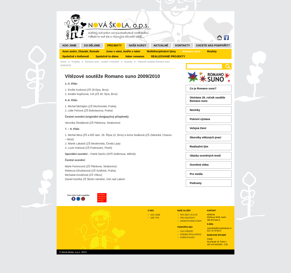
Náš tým (155, 218)
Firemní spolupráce (191, 234)
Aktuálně (160, 45)
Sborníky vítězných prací (205, 137)
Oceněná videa (199, 164)
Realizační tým (199, 146)
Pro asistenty (187, 218)
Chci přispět (187, 231)
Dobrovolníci (187, 237)
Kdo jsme (69, 45)
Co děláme (92, 45)
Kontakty (182, 45)
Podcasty (196, 183)
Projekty (114, 45)
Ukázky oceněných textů (205, 155)
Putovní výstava (200, 119)
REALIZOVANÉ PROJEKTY (168, 56)
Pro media (196, 173)
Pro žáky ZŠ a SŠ (188, 215)
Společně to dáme (107, 56)
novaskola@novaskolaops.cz (219, 228)
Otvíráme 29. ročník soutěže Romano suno (207, 99)
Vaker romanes (134, 56)
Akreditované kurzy (191, 221)
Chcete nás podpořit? (213, 45)
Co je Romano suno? (203, 88)
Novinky (195, 109)
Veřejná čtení (198, 128)
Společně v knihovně (75, 56)
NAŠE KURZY (137, 45)
